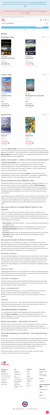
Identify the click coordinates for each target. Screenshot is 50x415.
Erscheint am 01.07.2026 (7, 65)
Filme (28, 373)
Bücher (28, 376)
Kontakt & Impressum (17, 372)
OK (25, 6)
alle (43, 37)
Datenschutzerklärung (38, 2)
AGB (15, 376)
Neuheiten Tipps (7, 37)
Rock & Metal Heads (6, 376)
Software (29, 385)
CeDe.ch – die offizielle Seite (4, 373)
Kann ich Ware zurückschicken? (43, 375)
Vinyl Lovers (4, 379)
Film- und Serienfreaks (4, 382)
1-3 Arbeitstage (4, 107)
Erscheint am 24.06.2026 (31, 65)
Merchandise (30, 378)
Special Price (6, 115)
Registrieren (17, 384)
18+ (27, 387)
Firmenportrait (17, 374)
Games (28, 374)
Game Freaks (4, 384)
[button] (23, 30)
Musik (28, 371)
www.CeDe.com (42, 11)
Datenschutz (17, 377)
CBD (28, 383)
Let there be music (5, 377)
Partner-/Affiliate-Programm (18, 382)
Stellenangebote (18, 379)
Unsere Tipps (6, 75)
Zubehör (29, 381)
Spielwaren (29, 380)
